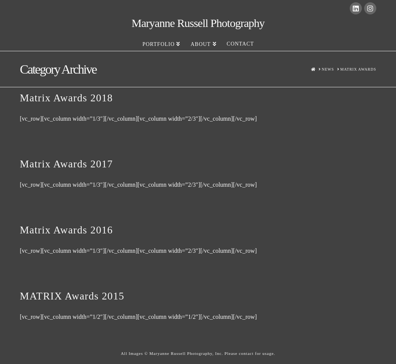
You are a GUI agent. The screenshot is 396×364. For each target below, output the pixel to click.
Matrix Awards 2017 (66, 164)
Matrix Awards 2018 (66, 98)
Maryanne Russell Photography (198, 23)
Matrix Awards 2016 (66, 230)
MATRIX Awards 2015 (72, 296)
